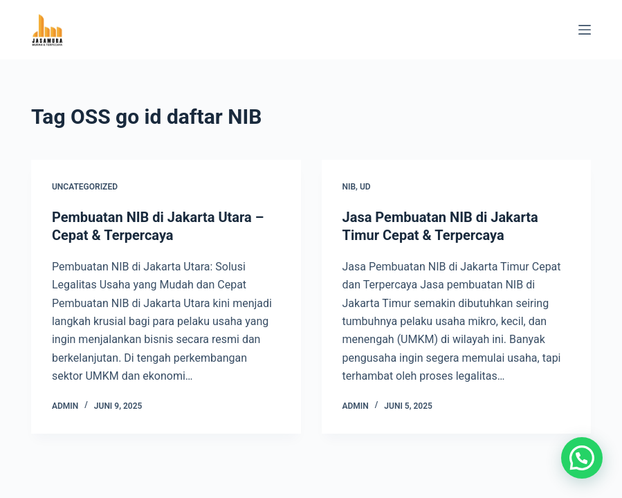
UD (365, 187)
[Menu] (584, 30)
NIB (349, 187)
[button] (582, 458)
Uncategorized (85, 187)
